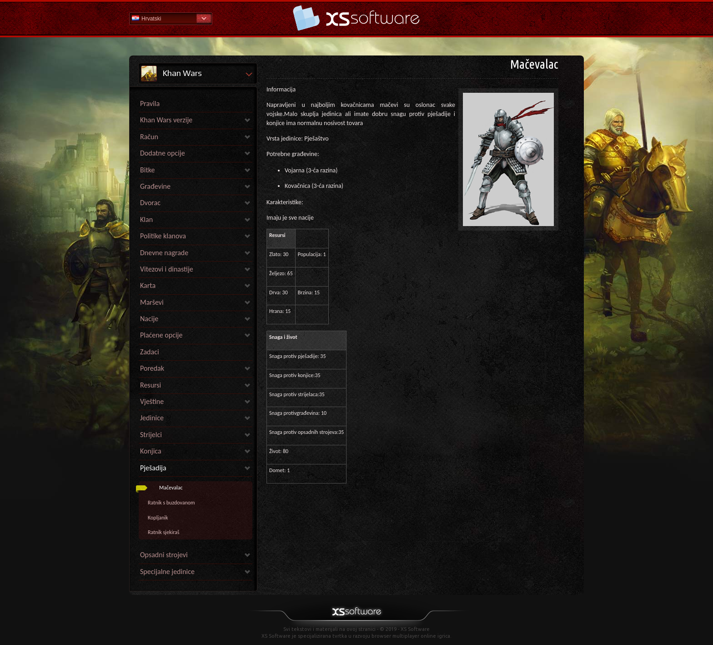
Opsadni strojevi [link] (164, 554)
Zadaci (149, 352)
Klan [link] (146, 219)
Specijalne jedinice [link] (167, 571)
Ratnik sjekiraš (164, 532)
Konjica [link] (150, 451)
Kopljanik (158, 517)
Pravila (150, 103)
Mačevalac (171, 487)
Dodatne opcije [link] (162, 153)
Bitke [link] (147, 170)
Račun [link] (149, 136)
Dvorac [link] (150, 202)
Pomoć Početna (356, 18)
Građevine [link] (155, 186)
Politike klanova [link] (163, 236)
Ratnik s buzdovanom (171, 502)
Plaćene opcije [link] (161, 335)
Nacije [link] (149, 318)
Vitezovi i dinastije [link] (166, 269)
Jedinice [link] (152, 417)
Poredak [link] (152, 368)
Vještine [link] (152, 401)
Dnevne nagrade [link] (164, 252)
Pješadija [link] (153, 468)
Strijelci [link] (151, 434)
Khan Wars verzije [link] (166, 120)
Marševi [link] (152, 302)
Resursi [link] (150, 385)
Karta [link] (148, 285)
